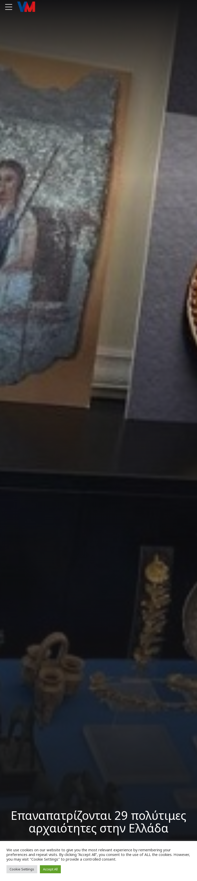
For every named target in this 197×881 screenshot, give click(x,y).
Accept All (50, 869)
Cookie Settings (22, 869)
